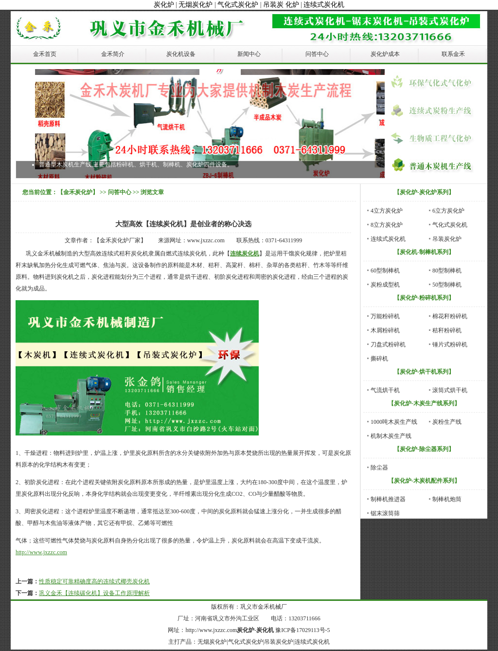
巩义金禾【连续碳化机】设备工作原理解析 (94, 593)
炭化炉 (164, 4)
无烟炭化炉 (195, 4)
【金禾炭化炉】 (77, 192)
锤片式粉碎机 (449, 344)
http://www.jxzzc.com (41, 552)
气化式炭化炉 (237, 4)
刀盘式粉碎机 (388, 344)
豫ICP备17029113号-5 (302, 630)
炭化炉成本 (385, 54)
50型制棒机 (447, 284)
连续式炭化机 (323, 4)
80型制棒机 (447, 270)
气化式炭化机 (449, 224)
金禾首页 (44, 54)
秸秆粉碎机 (447, 330)
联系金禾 (453, 54)
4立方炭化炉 (387, 210)
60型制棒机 (385, 270)
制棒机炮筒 (447, 499)
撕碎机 (379, 358)
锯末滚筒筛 (385, 513)
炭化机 (265, 630)
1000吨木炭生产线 (394, 421)
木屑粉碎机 (385, 330)
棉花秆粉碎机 (449, 316)
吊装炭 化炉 (281, 4)
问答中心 (317, 54)
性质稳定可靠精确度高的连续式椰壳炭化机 (94, 581)
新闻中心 (249, 54)
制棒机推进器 (388, 499)
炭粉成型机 (385, 284)
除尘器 (379, 467)
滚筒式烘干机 (449, 390)
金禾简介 (112, 54)
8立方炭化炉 (387, 224)
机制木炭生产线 (391, 436)
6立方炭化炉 (448, 210)
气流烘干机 (385, 390)
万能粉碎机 (385, 316)
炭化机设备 (181, 54)
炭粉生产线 (447, 421)
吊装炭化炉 (447, 238)
